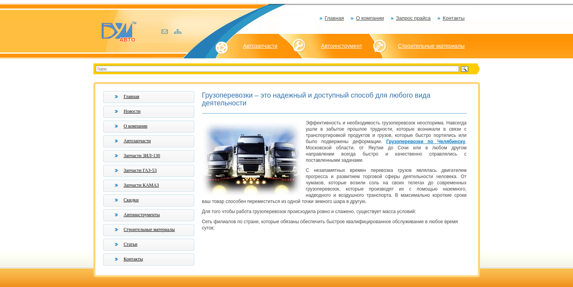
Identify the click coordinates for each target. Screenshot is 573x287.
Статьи (130, 244)
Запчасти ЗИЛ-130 (142, 155)
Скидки (131, 200)
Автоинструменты (142, 214)
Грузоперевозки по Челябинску (425, 141)
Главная (334, 18)
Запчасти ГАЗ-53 (140, 170)
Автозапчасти (260, 46)
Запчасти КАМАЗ (141, 185)
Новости (132, 111)
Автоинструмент (341, 46)
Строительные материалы (431, 46)
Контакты (453, 18)
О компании (370, 18)
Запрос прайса (413, 18)
